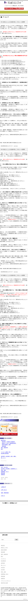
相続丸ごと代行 (4, 547)
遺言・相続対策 (4, 554)
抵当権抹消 (3, 560)
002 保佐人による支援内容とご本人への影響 (13, 149)
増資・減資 (3, 571)
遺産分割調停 (4, 549)
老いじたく (3, 565)
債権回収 (3, 578)
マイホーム (3, 558)
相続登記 (3, 545)
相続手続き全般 (4, 582)
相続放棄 (3, 552)
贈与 (2, 556)
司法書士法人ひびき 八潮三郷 (13, 5)
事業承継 (3, 576)
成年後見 (16, 146)
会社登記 (3, 569)
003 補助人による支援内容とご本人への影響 (13, 275)
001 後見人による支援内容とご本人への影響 (13, 22)
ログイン (25, 599)
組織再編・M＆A (4, 574)
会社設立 (3, 567)
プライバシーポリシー (6, 580)
